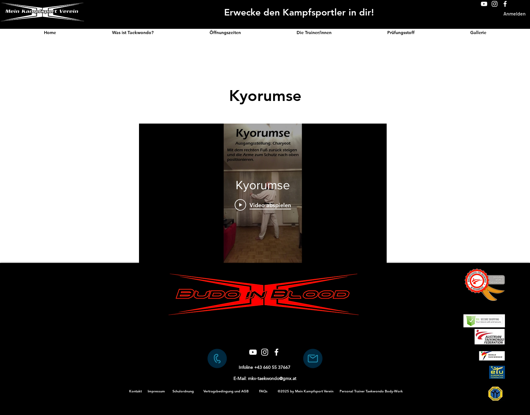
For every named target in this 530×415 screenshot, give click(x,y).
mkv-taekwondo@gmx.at (272, 378)
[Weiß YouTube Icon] (484, 4)
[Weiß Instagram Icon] (494, 4)
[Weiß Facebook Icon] (505, 4)
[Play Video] (263, 205)
